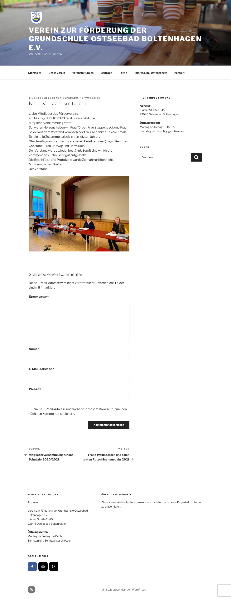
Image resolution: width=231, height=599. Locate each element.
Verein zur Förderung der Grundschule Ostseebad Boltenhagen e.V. (115, 39)
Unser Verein (57, 72)
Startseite (34, 72)
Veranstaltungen (83, 72)
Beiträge (106, 72)
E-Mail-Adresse (41, 369)
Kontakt (179, 72)
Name (34, 349)
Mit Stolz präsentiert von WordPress (123, 589)
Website (35, 389)
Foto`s (123, 72)
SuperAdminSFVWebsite (81, 98)
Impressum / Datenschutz (151, 72)
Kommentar (39, 297)
